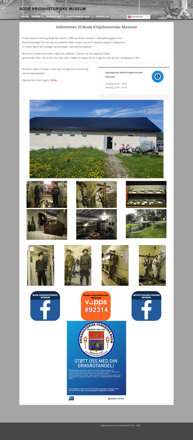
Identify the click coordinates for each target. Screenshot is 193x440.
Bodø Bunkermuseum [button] (78, 16)
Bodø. (54, 80)
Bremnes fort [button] (53, 16)
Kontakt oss (102, 16)
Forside (25, 16)
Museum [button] (36, 16)
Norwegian (135, 17)
